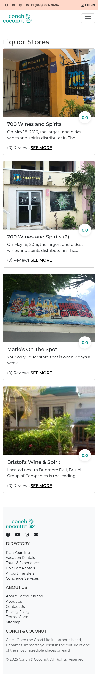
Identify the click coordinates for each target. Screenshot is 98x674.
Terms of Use (17, 617)
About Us (14, 601)
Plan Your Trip (18, 552)
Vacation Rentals (20, 557)
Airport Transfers (20, 573)
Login (88, 5)
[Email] (27, 5)
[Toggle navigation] (88, 18)
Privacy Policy (17, 612)
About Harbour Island (24, 596)
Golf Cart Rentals (20, 568)
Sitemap (13, 622)
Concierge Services (22, 578)
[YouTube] (13, 5)
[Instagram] (20, 5)
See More (41, 147)
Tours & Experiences (23, 563)
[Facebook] (6, 5)
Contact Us (15, 606)
